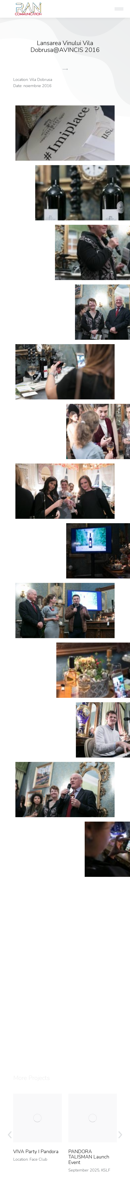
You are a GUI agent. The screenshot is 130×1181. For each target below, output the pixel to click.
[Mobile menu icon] (119, 9)
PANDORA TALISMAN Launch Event (88, 1157)
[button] (65, 99)
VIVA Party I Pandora (36, 1151)
